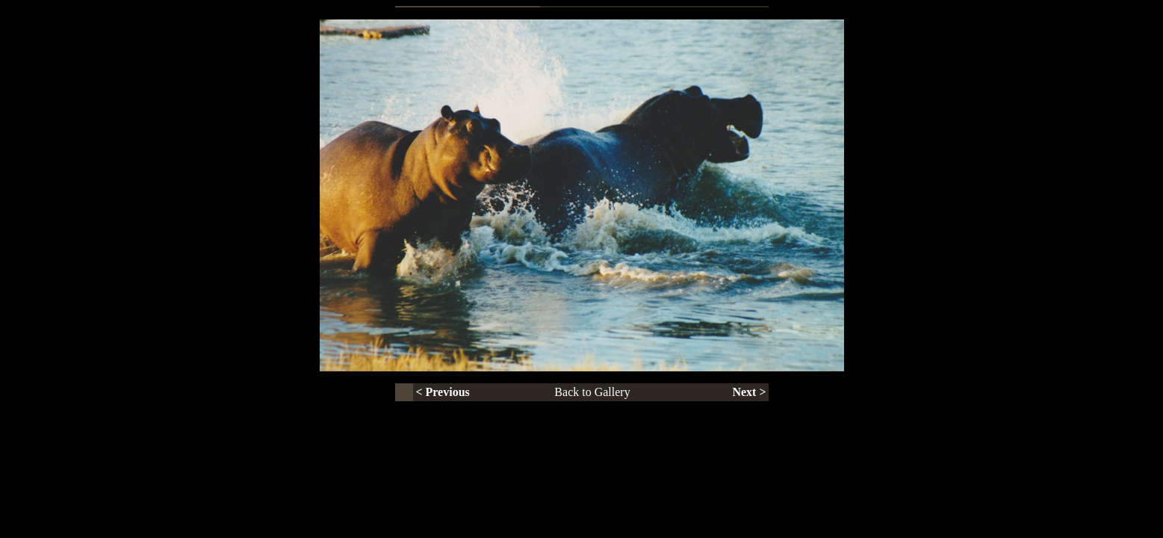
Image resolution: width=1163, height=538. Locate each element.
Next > (749, 392)
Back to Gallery (592, 392)
